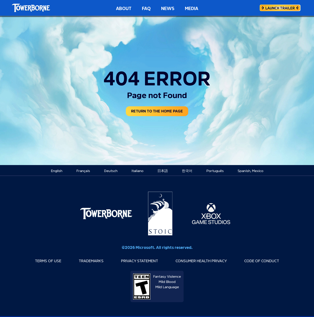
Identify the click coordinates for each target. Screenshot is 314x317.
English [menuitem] (56, 171)
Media (191, 8)
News (167, 8)
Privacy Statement (137, 261)
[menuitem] (56, 171)
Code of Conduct (274, 261)
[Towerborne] (106, 214)
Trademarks (82, 261)
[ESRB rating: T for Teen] (141, 286)
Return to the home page (157, 111)
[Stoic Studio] (160, 214)
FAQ (146, 8)
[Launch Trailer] (280, 8)
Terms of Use (35, 261)
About (123, 8)
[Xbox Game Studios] (211, 214)
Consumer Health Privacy (206, 261)
